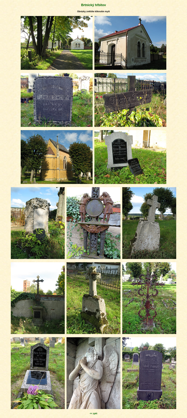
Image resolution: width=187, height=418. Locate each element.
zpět (95, 413)
